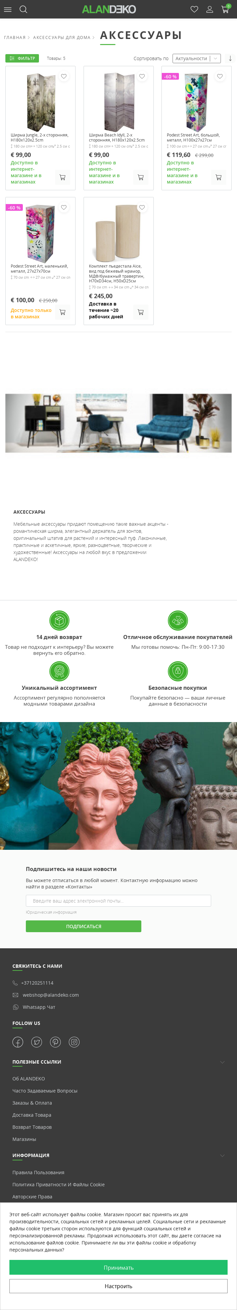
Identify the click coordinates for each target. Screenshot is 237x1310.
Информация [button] (30, 1170)
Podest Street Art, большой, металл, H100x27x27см (187, 141)
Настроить (118, 1286)
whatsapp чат (33, 1022)
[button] (7, 9)
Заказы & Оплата (32, 1118)
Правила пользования (38, 1187)
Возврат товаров (32, 1142)
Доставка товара (31, 1130)
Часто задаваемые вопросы (45, 1106)
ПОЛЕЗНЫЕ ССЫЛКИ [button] (36, 1077)
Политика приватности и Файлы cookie (58, 1199)
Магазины (24, 1154)
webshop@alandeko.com (45, 1010)
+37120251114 (32, 998)
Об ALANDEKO (28, 1094)
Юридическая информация (51, 927)
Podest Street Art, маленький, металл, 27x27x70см (33, 279)
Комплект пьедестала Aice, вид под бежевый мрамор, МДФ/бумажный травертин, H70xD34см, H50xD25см (118, 285)
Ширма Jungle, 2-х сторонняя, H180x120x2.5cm (31, 141)
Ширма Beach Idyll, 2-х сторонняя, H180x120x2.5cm (115, 141)
